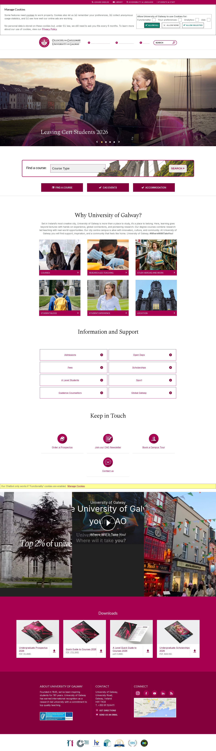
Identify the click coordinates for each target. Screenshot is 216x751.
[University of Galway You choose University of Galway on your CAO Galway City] (189, 531)
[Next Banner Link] (119, 142)
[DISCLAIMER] (63, 745)
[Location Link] (155, 689)
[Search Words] (165, 42)
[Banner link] (102, 142)
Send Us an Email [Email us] (108, 688)
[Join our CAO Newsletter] (108, 441)
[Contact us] (108, 465)
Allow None (173, 25)
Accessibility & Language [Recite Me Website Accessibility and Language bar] (139, 2)
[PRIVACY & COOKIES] (85, 745)
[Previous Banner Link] (97, 142)
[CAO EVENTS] (108, 187)
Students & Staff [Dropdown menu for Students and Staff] (166, 2)
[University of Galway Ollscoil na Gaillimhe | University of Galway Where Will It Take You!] (27, 528)
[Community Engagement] (168, 54)
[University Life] (62, 54)
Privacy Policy (49, 29)
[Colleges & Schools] (102, 54)
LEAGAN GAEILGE (101, 2)
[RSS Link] (171, 667)
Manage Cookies (76, 486)
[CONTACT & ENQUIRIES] (130, 745)
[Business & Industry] (134, 54)
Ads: (203, 19)
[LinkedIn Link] (163, 667)
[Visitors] (144, 43)
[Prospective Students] (98, 43)
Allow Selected (194, 25)
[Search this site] (173, 43)
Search (178, 168)
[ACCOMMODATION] (154, 187)
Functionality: (144, 19)
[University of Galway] (59, 42)
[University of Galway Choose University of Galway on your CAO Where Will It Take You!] (108, 531)
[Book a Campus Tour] (154, 441)
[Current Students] (124, 43)
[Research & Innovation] (118, 54)
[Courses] (47, 54)
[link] (70, 717)
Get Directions (107, 684)
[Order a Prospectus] (62, 441)
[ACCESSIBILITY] (153, 745)
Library (119, 2)
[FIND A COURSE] (62, 187)
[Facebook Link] (146, 667)
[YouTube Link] (154, 667)
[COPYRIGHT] (106, 745)
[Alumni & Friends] (152, 54)
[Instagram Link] (138, 667)
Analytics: (189, 19)
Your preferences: (167, 19)
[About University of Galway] (83, 54)
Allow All (153, 25)
